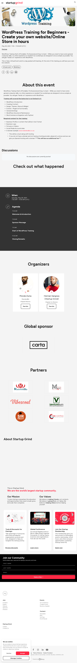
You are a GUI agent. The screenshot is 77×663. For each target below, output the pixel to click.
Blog (41, 615)
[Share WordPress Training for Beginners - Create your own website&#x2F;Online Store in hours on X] (7, 72)
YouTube (42, 617)
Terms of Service (37, 653)
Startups (5, 606)
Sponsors (5, 607)
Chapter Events (44, 604)
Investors (5, 602)
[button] (75, 2)
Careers (5, 626)
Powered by (38, 659)
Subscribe (38, 577)
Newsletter (43, 613)
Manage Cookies (16, 658)
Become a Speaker (45, 606)
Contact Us (6, 628)
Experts (4, 604)
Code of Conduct (47, 653)
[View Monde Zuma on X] (25, 292)
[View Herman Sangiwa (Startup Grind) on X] (51, 292)
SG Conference (44, 602)
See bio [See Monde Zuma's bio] (25, 306)
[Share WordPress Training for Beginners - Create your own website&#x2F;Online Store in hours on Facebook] (3, 72)
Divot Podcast (43, 619)
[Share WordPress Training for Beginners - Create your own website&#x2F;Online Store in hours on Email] (16, 72)
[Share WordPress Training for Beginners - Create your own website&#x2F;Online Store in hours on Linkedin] (11, 72)
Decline (8, 653)
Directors (5, 609)
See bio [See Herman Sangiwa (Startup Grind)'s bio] (51, 306)
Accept (22, 653)
